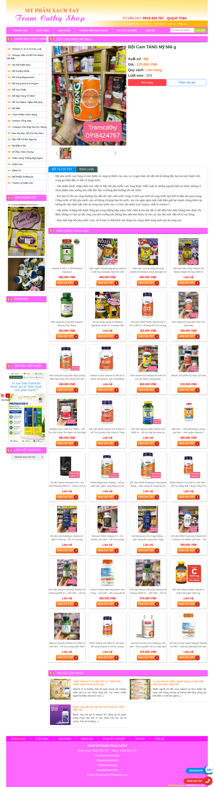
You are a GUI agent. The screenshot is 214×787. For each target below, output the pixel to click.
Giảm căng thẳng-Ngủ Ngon (27, 158)
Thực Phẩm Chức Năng (24, 114)
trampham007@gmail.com (111, 774)
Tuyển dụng (158, 24)
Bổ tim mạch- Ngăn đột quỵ (27, 102)
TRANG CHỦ (20, 30)
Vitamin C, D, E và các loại (26, 49)
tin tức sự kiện (127, 30)
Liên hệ (159, 738)
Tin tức (140, 738)
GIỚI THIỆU (42, 30)
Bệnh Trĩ (16, 170)
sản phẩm (64, 31)
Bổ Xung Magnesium (23, 77)
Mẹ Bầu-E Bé (19, 145)
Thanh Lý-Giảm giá (22, 183)
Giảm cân (17, 164)
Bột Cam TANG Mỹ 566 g (152, 47)
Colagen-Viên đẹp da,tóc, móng (29, 127)
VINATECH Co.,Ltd (195, 785)
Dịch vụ (171, 24)
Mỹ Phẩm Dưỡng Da (22, 176)
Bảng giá (183, 24)
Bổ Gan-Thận (19, 89)
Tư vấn (146, 24)
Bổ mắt (16, 108)
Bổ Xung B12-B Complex (25, 83)
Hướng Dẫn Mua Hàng (93, 30)
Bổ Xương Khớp (20, 71)
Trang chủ (18, 738)
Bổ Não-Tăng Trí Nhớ (23, 96)
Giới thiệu (42, 738)
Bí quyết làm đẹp (131, 24)
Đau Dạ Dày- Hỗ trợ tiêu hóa (27, 133)
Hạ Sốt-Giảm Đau (21, 65)
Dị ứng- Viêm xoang (23, 152)
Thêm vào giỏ (187, 82)
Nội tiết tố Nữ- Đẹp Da (24, 139)
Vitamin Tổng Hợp (21, 120)
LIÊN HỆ (150, 30)
